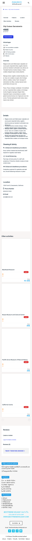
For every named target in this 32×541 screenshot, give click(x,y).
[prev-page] (3, 420)
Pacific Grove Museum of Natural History (15, 360)
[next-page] (29, 420)
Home (6, 9)
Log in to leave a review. (9, 439)
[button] (28, 3)
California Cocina (7, 405)
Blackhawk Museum (8, 270)
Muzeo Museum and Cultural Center (13, 315)
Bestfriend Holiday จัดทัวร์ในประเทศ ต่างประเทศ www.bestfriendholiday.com (16, 514)
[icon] (3, 9)
